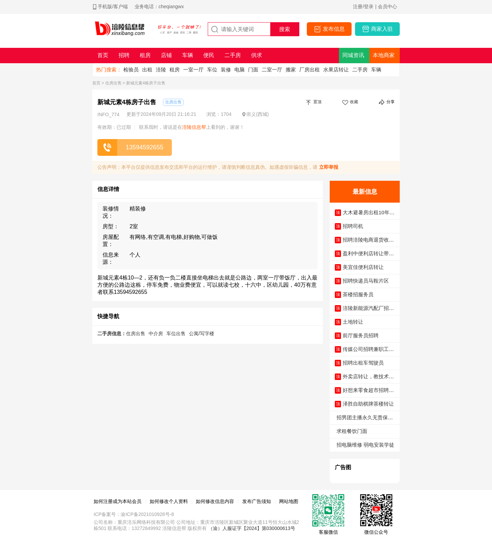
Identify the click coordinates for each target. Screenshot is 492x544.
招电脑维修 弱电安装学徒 (365, 445)
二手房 (360, 69)
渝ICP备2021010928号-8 (147, 514)
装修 (226, 69)
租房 (174, 69)
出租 (147, 69)
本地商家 (384, 55)
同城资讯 (353, 55)
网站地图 (288, 501)
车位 (212, 69)
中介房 (156, 333)
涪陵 (161, 69)
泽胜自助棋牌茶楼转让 (368, 404)
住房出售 (113, 83)
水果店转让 (336, 69)
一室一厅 (193, 69)
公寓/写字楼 (201, 333)
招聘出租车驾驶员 (363, 363)
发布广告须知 (256, 501)
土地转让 (353, 322)
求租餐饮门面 (352, 431)
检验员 (131, 69)
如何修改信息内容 (215, 501)
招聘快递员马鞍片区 (366, 281)
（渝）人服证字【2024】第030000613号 (251, 528)
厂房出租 (309, 69)
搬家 (291, 69)
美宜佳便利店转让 (363, 267)
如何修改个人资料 (169, 501)
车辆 (376, 69)
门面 (253, 69)
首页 (96, 83)
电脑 (239, 69)
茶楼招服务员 (358, 294)
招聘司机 (353, 226)
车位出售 (176, 333)
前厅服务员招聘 (361, 335)
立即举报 (328, 167)
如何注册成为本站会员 (117, 501)
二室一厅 (272, 69)
